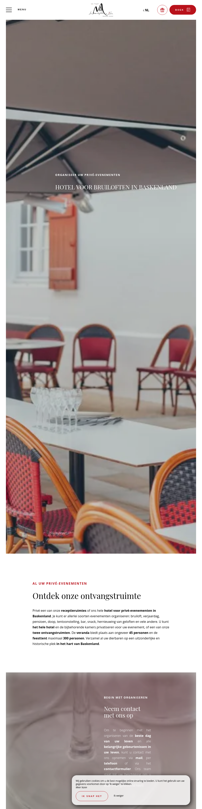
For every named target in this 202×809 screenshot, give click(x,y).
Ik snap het (92, 796)
